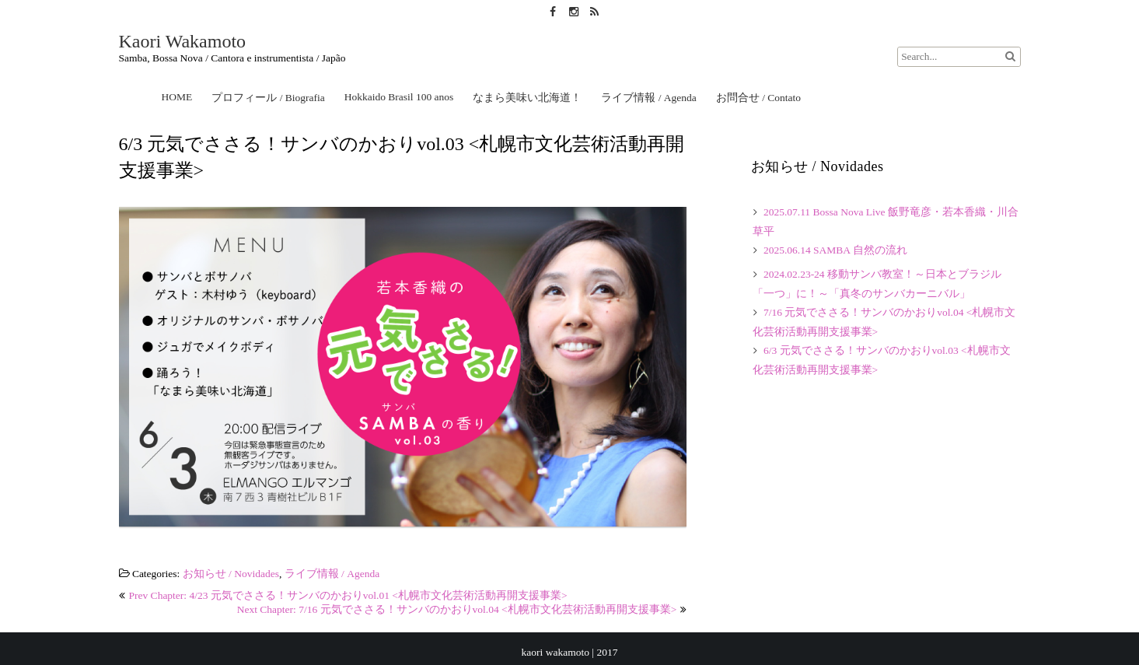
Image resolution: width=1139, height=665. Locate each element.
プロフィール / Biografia (267, 97)
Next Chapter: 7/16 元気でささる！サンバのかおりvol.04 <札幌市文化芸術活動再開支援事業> (457, 609)
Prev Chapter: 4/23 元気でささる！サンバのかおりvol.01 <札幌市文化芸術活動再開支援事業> (348, 595)
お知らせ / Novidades (231, 573)
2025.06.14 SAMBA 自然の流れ (835, 250)
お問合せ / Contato (758, 97)
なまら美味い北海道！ (527, 97)
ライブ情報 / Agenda (648, 97)
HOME (177, 97)
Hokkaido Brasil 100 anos (399, 97)
